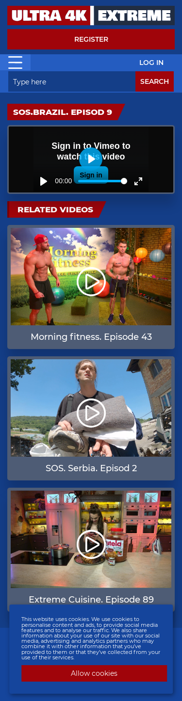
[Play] (43, 181)
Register (91, 39)
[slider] (102, 181)
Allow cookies (94, 673)
